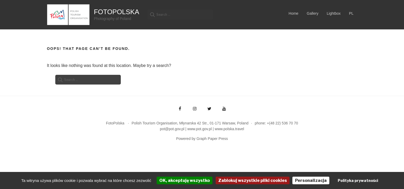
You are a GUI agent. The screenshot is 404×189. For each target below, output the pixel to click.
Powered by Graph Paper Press (202, 138)
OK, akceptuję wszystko (184, 180)
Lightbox (334, 13)
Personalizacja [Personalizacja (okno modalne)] (311, 180)
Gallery (312, 13)
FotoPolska (116, 11)
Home (293, 13)
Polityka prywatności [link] (358, 180)
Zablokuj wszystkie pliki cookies (252, 180)
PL (351, 13)
